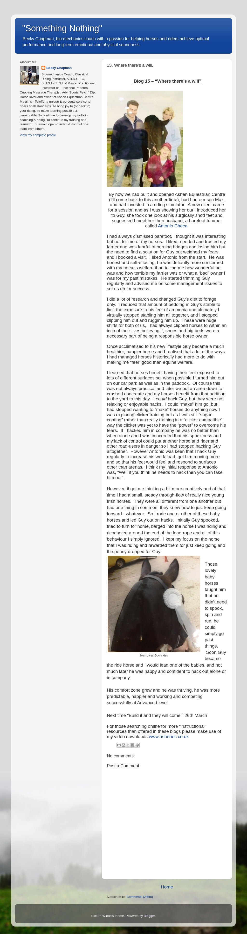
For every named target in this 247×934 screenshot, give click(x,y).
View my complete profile (38, 135)
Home (167, 886)
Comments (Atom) (140, 897)
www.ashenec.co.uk (169, 736)
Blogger (149, 916)
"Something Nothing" (62, 28)
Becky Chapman (59, 68)
